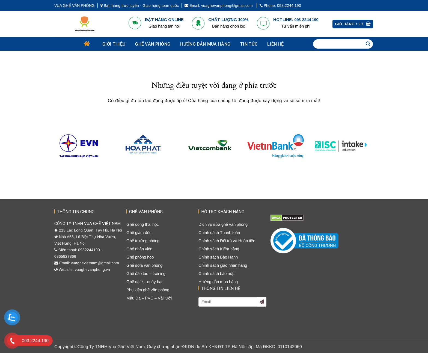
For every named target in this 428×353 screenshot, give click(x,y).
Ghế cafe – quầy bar (144, 281)
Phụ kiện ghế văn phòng (147, 289)
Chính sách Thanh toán (219, 232)
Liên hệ (275, 44)
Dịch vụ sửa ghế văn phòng (223, 224)
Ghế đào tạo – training (145, 273)
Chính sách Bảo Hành (218, 257)
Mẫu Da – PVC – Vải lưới (149, 298)
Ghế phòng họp (140, 257)
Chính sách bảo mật (216, 273)
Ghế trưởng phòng (142, 240)
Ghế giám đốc (138, 232)
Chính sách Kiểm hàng (218, 249)
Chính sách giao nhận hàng (222, 265)
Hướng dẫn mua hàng (205, 44)
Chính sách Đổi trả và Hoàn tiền (226, 240)
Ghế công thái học (142, 224)
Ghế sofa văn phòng (144, 265)
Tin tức (248, 44)
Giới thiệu (113, 44)
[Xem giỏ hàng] (352, 24)
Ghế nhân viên (139, 249)
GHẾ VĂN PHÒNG (152, 44)
